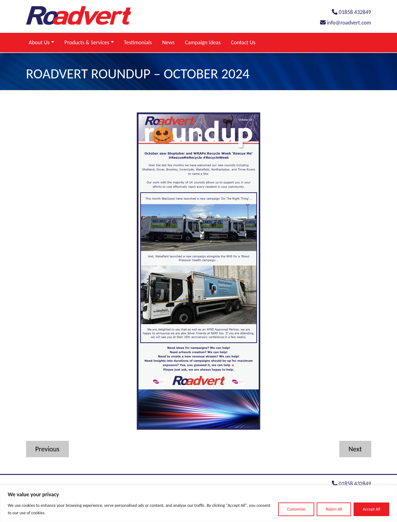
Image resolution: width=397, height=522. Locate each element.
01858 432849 (351, 12)
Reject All (334, 509)
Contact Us (243, 42)
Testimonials (138, 42)
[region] (198, 503)
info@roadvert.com (345, 22)
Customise (296, 509)
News (168, 42)
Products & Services (87, 42)
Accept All (371, 509)
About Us (39, 42)
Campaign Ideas (203, 42)
